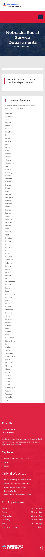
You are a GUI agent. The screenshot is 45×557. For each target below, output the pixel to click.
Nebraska (26, 46)
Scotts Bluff (10, 356)
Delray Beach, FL (9, 429)
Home (16, 46)
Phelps (8, 325)
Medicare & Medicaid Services (17, 494)
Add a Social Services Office (16, 458)
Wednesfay (7, 516)
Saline (8, 347)
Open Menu (40, 17)
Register (8, 462)
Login (6, 466)
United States (8, 432)
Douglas (9, 197)
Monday (5, 508)
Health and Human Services (16, 483)
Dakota (8, 179)
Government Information (15, 487)
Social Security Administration (17, 479)
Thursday (6, 519)
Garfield (9, 222)
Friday (4, 523)
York (7, 400)
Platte (8, 331)
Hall (7, 235)
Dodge (8, 194)
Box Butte (9, 132)
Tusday (5, 512)
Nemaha (9, 310)
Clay (7, 166)
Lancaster (10, 281)
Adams (8, 113)
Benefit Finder (10, 491)
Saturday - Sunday (10, 527)
